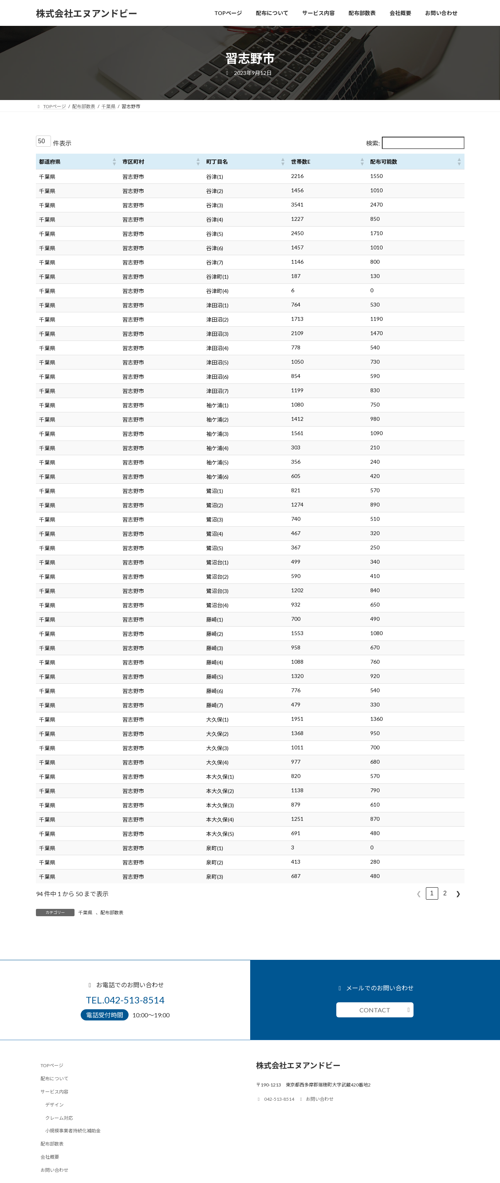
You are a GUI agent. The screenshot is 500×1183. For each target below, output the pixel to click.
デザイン (54, 1104)
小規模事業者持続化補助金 (73, 1131)
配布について (54, 1078)
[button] (114, 161)
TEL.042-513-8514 (125, 999)
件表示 (62, 143)
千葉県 (85, 912)
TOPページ (52, 1065)
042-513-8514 (275, 1099)
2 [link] (445, 893)
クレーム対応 (59, 1117)
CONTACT (374, 1010)
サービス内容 (54, 1092)
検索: (373, 143)
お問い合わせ (54, 1170)
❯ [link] (458, 893)
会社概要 (50, 1157)
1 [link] (432, 893)
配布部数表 (112, 912)
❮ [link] (418, 893)
